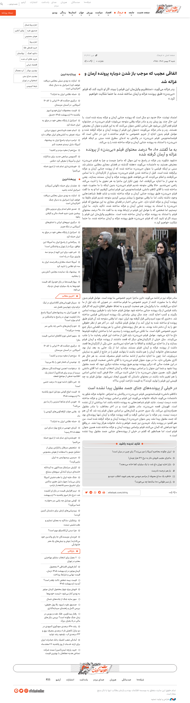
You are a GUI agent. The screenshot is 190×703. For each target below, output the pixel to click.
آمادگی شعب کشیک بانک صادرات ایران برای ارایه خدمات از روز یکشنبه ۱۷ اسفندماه (60, 642)
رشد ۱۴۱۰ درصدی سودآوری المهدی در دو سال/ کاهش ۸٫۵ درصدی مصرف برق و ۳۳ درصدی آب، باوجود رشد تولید (61, 630)
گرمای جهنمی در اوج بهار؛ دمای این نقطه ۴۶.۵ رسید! (62, 430)
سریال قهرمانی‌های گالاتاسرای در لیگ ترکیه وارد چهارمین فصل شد (61, 305)
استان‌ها (72, 12)
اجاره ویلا (33, 42)
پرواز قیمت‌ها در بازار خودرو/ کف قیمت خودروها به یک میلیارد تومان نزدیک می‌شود (61, 285)
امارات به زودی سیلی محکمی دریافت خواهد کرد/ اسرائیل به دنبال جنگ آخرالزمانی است (62, 84)
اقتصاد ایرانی (31, 64)
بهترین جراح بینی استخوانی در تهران (29, 78)
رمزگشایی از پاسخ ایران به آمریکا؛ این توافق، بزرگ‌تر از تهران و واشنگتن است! (61, 244)
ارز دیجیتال (19, 70)
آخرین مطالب (68, 296)
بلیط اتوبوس (31, 86)
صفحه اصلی (170, 55)
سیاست (99, 12)
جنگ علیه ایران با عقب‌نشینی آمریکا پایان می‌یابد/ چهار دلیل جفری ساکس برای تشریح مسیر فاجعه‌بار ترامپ (62, 481)
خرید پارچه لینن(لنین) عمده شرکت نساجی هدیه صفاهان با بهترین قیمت (62, 651)
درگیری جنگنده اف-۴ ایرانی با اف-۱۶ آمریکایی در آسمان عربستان (62, 103)
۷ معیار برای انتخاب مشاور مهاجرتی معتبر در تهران (62, 559)
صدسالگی (75, 2)
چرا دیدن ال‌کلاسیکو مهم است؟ (62, 530)
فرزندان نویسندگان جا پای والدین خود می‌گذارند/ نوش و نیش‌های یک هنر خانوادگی (60, 540)
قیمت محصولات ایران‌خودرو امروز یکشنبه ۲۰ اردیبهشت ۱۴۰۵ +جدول (63, 113)
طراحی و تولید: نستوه (163, 699)
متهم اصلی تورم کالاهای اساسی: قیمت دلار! (61, 338)
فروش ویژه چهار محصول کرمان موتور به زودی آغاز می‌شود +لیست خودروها (61, 591)
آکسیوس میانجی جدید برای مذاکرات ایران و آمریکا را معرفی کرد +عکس (61, 159)
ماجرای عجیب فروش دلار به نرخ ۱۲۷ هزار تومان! (149, 458)
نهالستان (20, 53)
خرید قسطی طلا (30, 47)
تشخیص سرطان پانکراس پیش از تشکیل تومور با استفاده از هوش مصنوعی (61, 450)
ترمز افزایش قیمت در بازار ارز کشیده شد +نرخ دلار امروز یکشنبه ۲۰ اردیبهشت (62, 493)
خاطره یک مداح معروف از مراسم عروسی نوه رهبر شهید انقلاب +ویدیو (139, 476)
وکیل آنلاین (19, 30)
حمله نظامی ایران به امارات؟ (63, 94)
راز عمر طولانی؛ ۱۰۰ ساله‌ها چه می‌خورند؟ (153, 482)
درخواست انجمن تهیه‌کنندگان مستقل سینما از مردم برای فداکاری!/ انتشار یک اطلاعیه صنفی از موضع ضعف (61, 372)
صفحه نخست (143, 12)
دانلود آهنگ (32, 53)
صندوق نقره (32, 30)
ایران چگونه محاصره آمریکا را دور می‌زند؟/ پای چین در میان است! (141, 451)
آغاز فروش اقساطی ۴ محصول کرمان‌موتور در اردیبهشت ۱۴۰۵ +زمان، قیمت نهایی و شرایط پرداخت (63, 570)
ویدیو (54, 12)
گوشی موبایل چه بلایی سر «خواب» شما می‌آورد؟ (62, 503)
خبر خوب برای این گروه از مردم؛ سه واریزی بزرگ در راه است (62, 254)
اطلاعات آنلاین (168, 8)
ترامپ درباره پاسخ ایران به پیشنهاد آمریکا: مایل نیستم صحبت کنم (62, 142)
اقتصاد (108, 12)
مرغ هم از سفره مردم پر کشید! (63, 150)
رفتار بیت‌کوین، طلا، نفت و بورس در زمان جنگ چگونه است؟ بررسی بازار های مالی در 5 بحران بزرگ (62, 617)
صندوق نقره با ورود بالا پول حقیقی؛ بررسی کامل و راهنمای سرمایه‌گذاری (62, 606)
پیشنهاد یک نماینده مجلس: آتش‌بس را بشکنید (61, 274)
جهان (81, 12)
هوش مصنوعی (31, 36)
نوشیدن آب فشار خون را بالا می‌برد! (61, 362)
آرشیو (23, 2)
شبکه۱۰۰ (87, 2)
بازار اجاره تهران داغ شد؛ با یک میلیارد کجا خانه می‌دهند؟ (145, 464)
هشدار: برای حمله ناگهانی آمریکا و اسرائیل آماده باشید (62, 188)
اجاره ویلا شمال (31, 25)
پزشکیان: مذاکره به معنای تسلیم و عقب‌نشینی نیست (62, 523)
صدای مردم (55, 4)
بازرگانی (71, 551)
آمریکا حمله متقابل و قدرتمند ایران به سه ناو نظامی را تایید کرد (61, 264)
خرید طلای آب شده (29, 59)
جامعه (131, 12)
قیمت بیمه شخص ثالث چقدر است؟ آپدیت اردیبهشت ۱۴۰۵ (62, 581)
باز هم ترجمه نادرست (161, 471)
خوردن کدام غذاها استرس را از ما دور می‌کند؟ (62, 404)
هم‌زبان (64, 2)
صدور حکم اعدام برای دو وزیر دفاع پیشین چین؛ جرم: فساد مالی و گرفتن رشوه (63, 213)
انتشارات (33, 2)
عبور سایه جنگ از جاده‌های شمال (61, 599)
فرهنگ (120, 12)
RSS (48, 680)
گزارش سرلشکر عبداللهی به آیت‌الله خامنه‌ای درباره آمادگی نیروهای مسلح (62, 470)
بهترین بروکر (32, 70)
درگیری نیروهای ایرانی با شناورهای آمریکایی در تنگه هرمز (62, 224)
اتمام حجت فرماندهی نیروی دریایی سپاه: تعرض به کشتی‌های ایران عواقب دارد (60, 132)
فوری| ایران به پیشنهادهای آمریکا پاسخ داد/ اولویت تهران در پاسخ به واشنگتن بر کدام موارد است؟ (60, 316)
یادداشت (45, 2)
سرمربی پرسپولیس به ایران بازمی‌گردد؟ (66, 460)
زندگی (63, 12)
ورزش (89, 12)
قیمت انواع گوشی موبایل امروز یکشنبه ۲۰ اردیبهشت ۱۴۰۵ (61, 394)
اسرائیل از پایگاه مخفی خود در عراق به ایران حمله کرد (61, 123)
